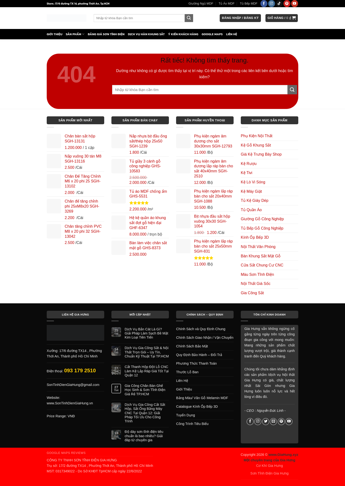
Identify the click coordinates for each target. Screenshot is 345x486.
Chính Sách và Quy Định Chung (200, 329)
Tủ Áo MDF (226, 3)
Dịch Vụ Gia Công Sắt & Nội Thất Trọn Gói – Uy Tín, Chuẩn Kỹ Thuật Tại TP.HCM (147, 352)
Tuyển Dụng (185, 415)
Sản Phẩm (75, 34)
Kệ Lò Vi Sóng (253, 182)
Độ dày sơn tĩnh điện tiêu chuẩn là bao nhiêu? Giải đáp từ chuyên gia (144, 436)
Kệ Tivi (246, 173)
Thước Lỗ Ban (187, 372)
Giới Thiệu (55, 34)
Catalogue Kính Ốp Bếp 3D (197, 406)
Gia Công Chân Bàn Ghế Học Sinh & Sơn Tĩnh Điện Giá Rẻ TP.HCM (145, 390)
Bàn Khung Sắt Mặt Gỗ (261, 256)
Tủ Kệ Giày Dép (254, 200)
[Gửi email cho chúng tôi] (273, 421)
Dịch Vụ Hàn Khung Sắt (146, 34)
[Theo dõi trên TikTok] (279, 3)
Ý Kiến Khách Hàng (183, 34)
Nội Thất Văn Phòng (258, 247)
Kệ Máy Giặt (251, 191)
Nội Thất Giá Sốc (255, 284)
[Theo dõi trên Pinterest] (286, 3)
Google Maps (212, 34)
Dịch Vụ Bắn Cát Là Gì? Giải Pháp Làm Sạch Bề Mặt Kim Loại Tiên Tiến (146, 333)
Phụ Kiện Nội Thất (256, 136)
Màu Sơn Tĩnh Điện (257, 274)
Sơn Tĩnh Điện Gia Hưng (269, 473)
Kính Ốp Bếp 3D (255, 237)
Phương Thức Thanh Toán (196, 363)
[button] (240, 18)
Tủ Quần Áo (251, 210)
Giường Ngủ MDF (201, 3)
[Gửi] (189, 18)
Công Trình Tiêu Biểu (192, 424)
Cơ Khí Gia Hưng (269, 466)
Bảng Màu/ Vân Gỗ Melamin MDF (202, 398)
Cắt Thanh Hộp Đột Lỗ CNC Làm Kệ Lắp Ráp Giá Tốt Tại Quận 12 (147, 371)
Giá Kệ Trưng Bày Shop (261, 154)
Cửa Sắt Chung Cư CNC (262, 265)
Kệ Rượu (249, 164)
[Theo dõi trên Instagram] (271, 3)
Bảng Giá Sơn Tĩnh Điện (106, 34)
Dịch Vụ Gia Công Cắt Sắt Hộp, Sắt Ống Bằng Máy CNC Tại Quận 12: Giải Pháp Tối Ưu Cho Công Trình (145, 413)
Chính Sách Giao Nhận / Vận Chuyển (204, 337)
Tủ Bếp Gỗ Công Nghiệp (262, 228)
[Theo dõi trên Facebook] (263, 3)
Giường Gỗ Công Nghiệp (262, 219)
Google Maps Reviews (66, 453)
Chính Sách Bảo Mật (192, 346)
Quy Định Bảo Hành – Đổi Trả (199, 355)
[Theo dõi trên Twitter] (265, 421)
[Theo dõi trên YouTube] (294, 3)
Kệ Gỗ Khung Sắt (256, 145)
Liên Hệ (231, 34)
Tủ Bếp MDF (248, 3)
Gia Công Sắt (252, 293)
